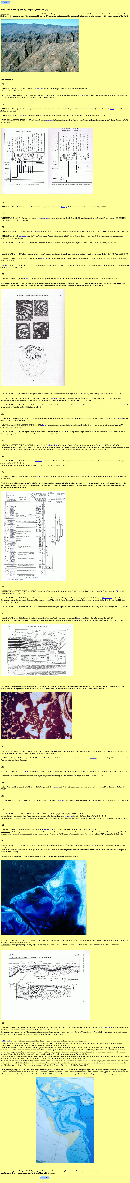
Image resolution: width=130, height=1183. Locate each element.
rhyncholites (39, 89)
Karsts (44, 425)
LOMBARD (22, 236)
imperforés (38, 461)
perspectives (69, 816)
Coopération (60, 800)
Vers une (26, 771)
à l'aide (34, 607)
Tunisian (94, 845)
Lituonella (53, 398)
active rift (93, 758)
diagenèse (35, 231)
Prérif (116, 591)
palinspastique (52, 445)
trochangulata (45, 218)
